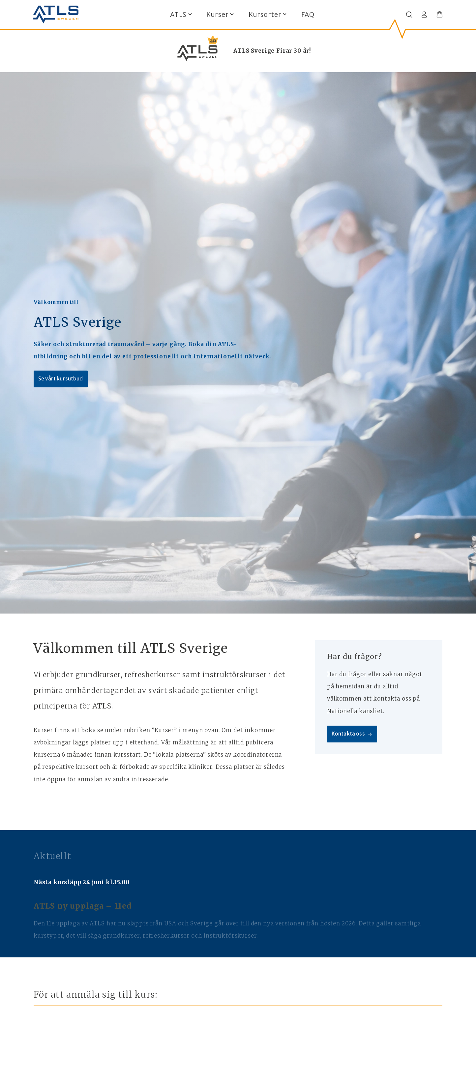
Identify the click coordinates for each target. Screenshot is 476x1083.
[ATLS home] (56, 14)
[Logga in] (424, 14)
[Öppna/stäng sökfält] (409, 14)
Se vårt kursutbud (61, 379)
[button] (439, 14)
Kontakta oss (353, 734)
